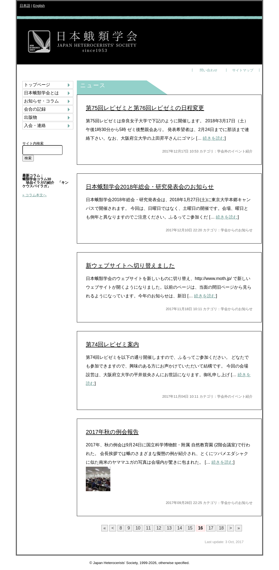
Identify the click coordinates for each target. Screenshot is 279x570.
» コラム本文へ (34, 195)
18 (221, 528)
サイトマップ (242, 70)
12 (158, 528)
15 (190, 528)
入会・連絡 (35, 125)
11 (148, 528)
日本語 (25, 6)
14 (179, 528)
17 (210, 528)
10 (137, 528)
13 (169, 528)
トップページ (37, 85)
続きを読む (214, 138)
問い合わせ (208, 70)
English (39, 6)
